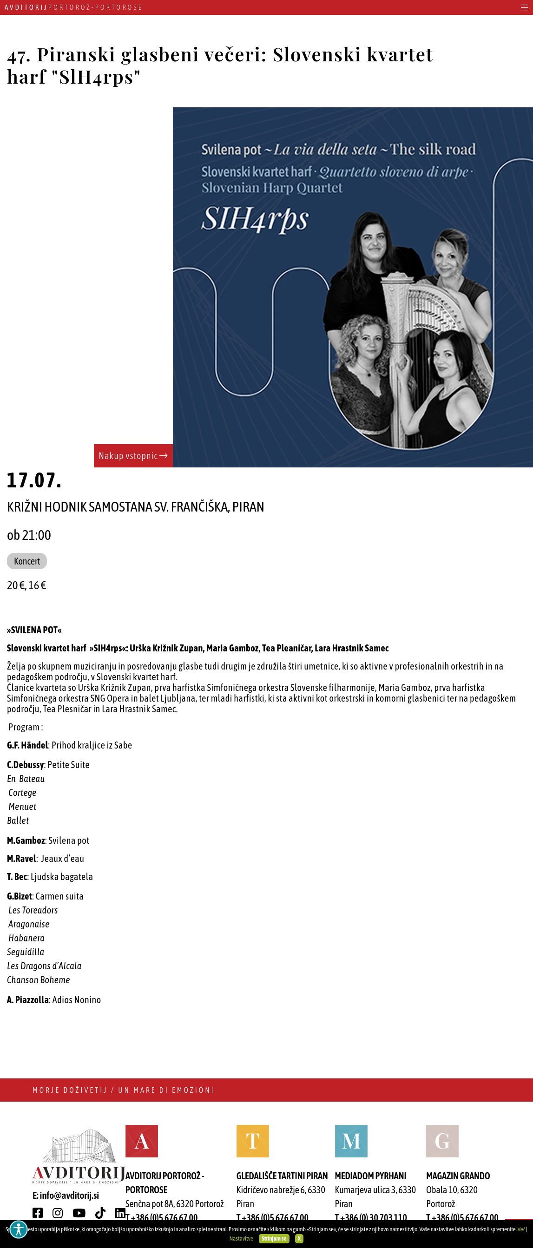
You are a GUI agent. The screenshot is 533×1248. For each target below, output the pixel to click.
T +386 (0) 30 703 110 (371, 1217)
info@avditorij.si (69, 1195)
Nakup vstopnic (133, 455)
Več (522, 1229)
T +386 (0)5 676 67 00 (161, 1217)
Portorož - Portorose (74, 7)
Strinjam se (274, 1238)
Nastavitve (241, 1238)
